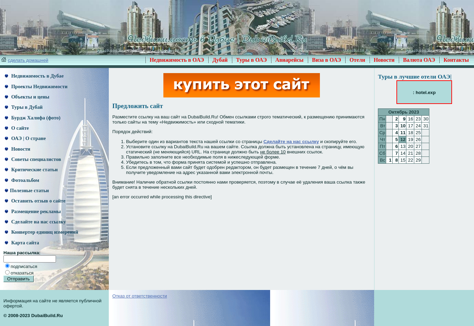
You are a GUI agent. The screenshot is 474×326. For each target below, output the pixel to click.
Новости (384, 60)
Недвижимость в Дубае (34, 76)
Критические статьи (31, 169)
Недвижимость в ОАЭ (177, 60)
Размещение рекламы (33, 211)
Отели (357, 60)
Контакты (456, 60)
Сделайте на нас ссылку (35, 221)
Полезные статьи (27, 190)
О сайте (17, 128)
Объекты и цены (27, 97)
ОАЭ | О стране (25, 138)
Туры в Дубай (24, 107)
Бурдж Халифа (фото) (32, 117)
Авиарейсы (289, 60)
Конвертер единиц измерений (41, 232)
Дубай (220, 60)
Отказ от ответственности (139, 296)
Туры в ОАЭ (251, 60)
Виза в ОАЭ (326, 60)
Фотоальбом (22, 180)
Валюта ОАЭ (419, 60)
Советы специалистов (33, 159)
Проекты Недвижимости (36, 86)
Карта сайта (22, 242)
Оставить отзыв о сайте (35, 200)
